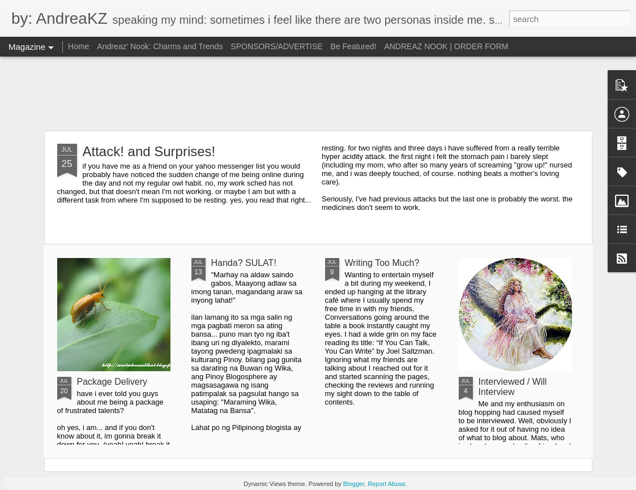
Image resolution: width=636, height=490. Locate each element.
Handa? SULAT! (243, 263)
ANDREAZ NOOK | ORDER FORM (446, 46)
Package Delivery (112, 381)
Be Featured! (354, 46)
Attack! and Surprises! (149, 151)
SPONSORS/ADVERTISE (276, 46)
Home (78, 46)
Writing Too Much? (382, 263)
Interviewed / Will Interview (513, 387)
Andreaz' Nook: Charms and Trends (160, 46)
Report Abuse (386, 483)
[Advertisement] (318, 93)
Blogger (353, 483)
